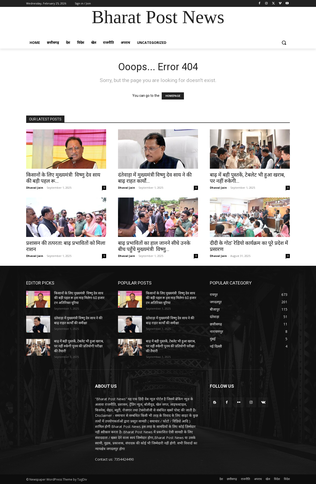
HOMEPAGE (172, 96)
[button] (284, 43)
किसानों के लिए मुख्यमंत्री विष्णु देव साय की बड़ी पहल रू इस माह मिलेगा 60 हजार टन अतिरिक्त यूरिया (79, 298)
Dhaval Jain (34, 187)
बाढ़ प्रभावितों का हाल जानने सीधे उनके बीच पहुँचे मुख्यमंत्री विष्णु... (154, 246)
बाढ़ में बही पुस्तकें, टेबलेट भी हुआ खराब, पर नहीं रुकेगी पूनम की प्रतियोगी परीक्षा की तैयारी (79, 346)
